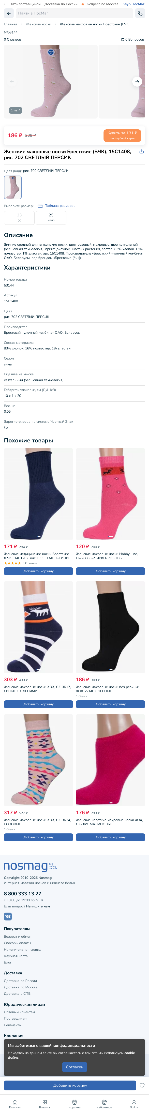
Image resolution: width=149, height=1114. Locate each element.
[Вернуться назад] (9, 13)
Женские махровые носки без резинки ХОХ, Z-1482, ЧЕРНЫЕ (107, 688)
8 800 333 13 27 (22, 893)
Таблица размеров (56, 206)
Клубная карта (16, 956)
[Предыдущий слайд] (12, 82)
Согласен (74, 1067)
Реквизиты (12, 1025)
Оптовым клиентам (19, 1012)
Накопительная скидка (23, 949)
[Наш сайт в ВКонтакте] (8, 916)
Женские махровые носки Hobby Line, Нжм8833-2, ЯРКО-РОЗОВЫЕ (107, 555)
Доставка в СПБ (17, 993)
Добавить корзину (39, 571)
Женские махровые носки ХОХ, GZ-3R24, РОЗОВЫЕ (37, 821)
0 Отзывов (12, 40)
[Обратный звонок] (140, 13)
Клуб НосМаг (133, 4)
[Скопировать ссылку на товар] (142, 151)
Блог (8, 962)
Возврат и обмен (17, 936)
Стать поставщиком (25, 4)
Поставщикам (15, 1018)
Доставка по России (61, 4)
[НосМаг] (74, 867)
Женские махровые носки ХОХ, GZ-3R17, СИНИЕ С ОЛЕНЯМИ (37, 688)
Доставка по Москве (21, 987)
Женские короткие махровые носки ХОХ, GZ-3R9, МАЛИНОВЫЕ (109, 821)
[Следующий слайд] (137, 82)
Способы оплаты (17, 943)
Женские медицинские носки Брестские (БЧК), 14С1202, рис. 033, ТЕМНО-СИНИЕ (37, 555)
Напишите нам (38, 906)
